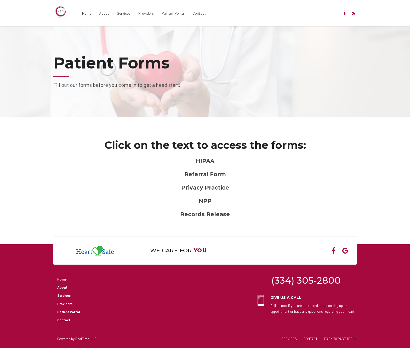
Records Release (205, 214)
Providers (146, 13)
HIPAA (205, 161)
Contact (199, 13)
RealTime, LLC (85, 339)
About (104, 13)
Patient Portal (173, 13)
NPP (205, 201)
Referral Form (205, 174)
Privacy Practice (205, 187)
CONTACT (310, 339)
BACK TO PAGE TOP (338, 339)
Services (123, 13)
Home (86, 13)
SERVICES (289, 339)
